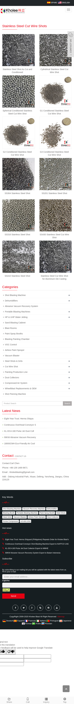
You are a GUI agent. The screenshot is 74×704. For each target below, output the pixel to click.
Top (65, 700)
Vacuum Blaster (12, 355)
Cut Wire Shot (11, 366)
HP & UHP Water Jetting (16, 317)
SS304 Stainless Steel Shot (17, 193)
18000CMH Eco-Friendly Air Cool (19, 443)
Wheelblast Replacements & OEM (20, 388)
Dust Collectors (12, 377)
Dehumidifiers (11, 300)
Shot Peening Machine (15, 394)
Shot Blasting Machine (15, 295)
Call (27, 700)
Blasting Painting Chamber (17, 339)
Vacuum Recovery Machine (34, 509)
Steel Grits (7, 517)
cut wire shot (25, 521)
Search (67, 403)
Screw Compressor (10, 521)
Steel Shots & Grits (13, 361)
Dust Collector (52, 517)
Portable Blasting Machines (17, 311)
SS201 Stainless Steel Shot (54, 193)
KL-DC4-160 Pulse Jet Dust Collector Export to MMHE (26, 548)
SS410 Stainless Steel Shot (17, 276)
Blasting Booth (8, 513)
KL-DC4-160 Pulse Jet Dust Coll (19, 431)
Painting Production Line (16, 372)
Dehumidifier (52, 509)
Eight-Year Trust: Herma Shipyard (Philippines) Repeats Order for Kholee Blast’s (37, 539)
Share (9, 700)
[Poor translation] (11, 651)
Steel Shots (61, 513)
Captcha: (6, 581)
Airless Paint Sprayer (14, 350)
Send (13, 596)
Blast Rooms (11, 328)
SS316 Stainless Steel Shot (17, 234)
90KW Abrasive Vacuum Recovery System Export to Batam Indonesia (32, 553)
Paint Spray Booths (14, 333)
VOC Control (11, 344)
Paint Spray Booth (47, 513)
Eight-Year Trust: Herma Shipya (18, 418)
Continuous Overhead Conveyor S (20, 425)
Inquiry (46, 702)
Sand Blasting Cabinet (15, 322)
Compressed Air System (16, 383)
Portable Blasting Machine (27, 513)
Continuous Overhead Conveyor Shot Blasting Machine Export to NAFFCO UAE (37, 544)
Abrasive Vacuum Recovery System (21, 306)
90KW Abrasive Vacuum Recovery (20, 437)
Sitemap (60, 616)
